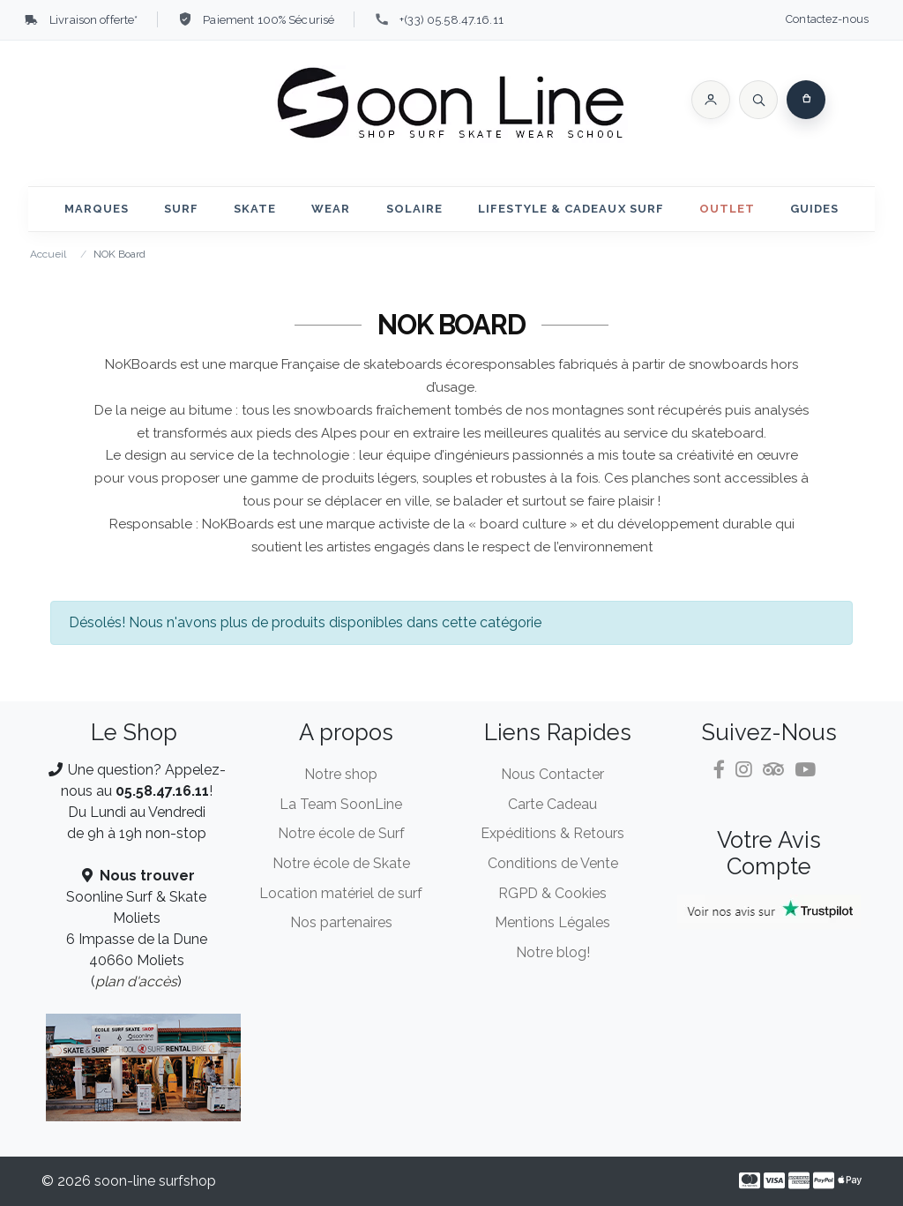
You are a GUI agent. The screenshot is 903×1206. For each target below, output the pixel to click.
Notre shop (340, 774)
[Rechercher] (758, 99)
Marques (96, 208)
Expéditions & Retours (552, 833)
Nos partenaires (341, 922)
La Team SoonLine (341, 804)
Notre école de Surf (341, 833)
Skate (255, 208)
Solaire (414, 208)
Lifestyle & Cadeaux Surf (571, 208)
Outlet (727, 208)
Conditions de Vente (553, 863)
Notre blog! (553, 952)
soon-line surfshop (155, 1180)
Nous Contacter (552, 774)
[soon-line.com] (451, 105)
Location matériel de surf (340, 893)
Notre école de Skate (341, 863)
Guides (814, 208)
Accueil (48, 254)
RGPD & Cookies (552, 893)
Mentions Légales (552, 922)
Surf (181, 208)
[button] (710, 99)
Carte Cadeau (552, 804)
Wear (330, 208)
